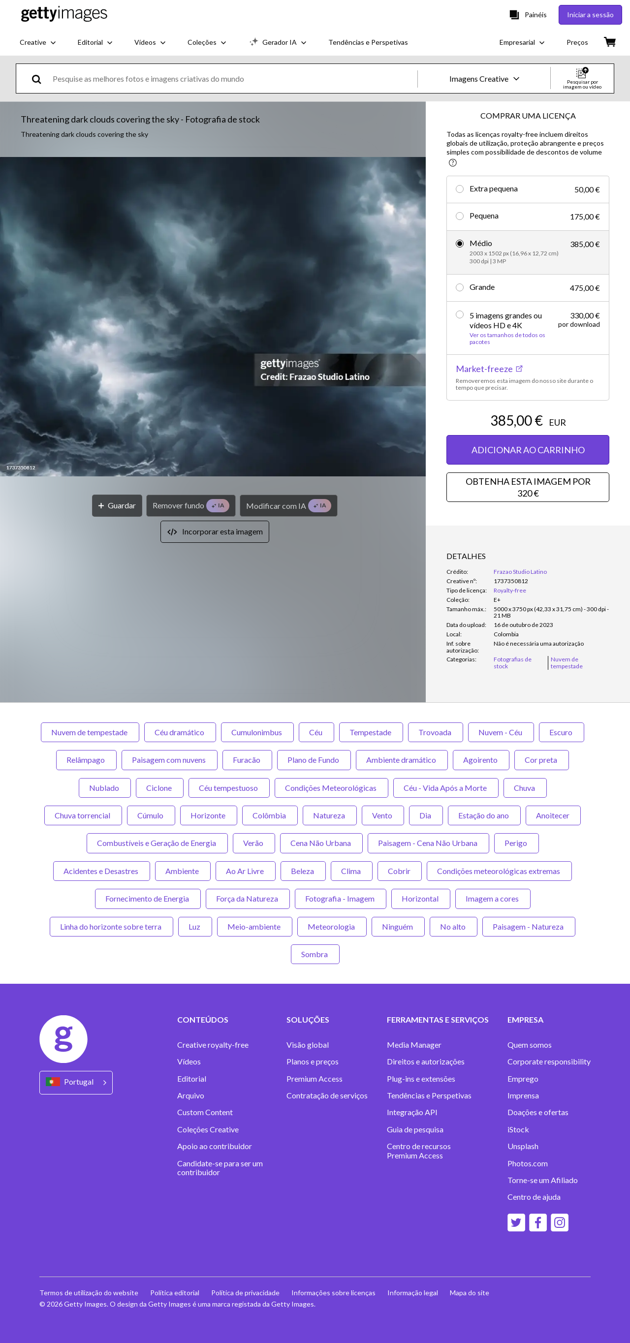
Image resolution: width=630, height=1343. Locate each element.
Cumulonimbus (257, 732)
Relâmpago (86, 759)
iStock (518, 1129)
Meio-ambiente (254, 926)
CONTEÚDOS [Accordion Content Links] (202, 1019)
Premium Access (314, 1078)
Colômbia (269, 815)
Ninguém (398, 926)
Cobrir (399, 870)
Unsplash (522, 1146)
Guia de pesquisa (415, 1129)
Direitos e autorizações (426, 1061)
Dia (426, 815)
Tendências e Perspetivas (429, 1095)
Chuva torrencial (83, 815)
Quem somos (529, 1044)
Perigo (516, 842)
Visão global (307, 1044)
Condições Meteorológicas (331, 787)
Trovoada (435, 732)
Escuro (561, 732)
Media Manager (414, 1044)
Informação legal (412, 1292)
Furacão (247, 759)
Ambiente (182, 870)
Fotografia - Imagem (340, 898)
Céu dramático (180, 732)
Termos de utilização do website (88, 1292)
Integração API (412, 1112)
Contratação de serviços (327, 1095)
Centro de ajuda (534, 1196)
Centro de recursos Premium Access (419, 1150)
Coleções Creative (208, 1129)
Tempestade (371, 732)
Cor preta (542, 759)
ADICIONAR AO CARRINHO (528, 449)
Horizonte (208, 815)
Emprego (522, 1078)
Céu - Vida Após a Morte (446, 787)
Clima (351, 870)
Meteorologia (332, 926)
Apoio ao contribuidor (214, 1146)
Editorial (191, 1078)
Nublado (105, 787)
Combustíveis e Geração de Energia (157, 842)
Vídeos (189, 1061)
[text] (233, 78)
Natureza (329, 815)
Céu (316, 732)
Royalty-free (510, 590)
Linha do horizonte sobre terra (111, 926)
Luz (195, 926)
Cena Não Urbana (321, 842)
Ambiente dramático (402, 759)
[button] (213, 317)
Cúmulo (151, 815)
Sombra (315, 954)
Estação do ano (484, 815)
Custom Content (205, 1112)
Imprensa (523, 1095)
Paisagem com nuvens (169, 759)
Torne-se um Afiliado (542, 1180)
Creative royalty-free (213, 1044)
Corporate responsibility (549, 1061)
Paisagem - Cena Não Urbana (428, 842)
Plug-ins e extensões (421, 1078)
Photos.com (527, 1163)
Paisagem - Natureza (529, 926)
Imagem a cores (493, 898)
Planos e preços (312, 1061)
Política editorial (174, 1292)
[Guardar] (117, 506)
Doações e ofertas (537, 1112)
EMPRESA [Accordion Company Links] (525, 1019)
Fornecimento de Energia (147, 898)
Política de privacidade (245, 1292)
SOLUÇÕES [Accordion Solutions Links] (307, 1019)
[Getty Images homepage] (64, 14)
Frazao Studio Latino (520, 571)
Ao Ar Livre (245, 870)
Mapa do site (469, 1292)
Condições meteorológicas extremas (499, 870)
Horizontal (421, 898)
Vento (383, 815)
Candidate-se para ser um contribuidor (220, 1168)
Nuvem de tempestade (90, 732)
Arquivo (190, 1095)
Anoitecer (553, 815)
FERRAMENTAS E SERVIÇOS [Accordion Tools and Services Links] (438, 1019)
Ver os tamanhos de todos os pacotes (507, 338)
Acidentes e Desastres (101, 870)
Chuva (525, 787)
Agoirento (481, 759)
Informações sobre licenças (333, 1292)
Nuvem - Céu (501, 732)
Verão (254, 842)
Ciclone (159, 787)
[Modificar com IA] (289, 506)
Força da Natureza (248, 898)
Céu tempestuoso (229, 787)
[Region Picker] (76, 1082)
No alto (453, 926)
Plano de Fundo (314, 759)
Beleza (303, 870)
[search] (40, 78)
